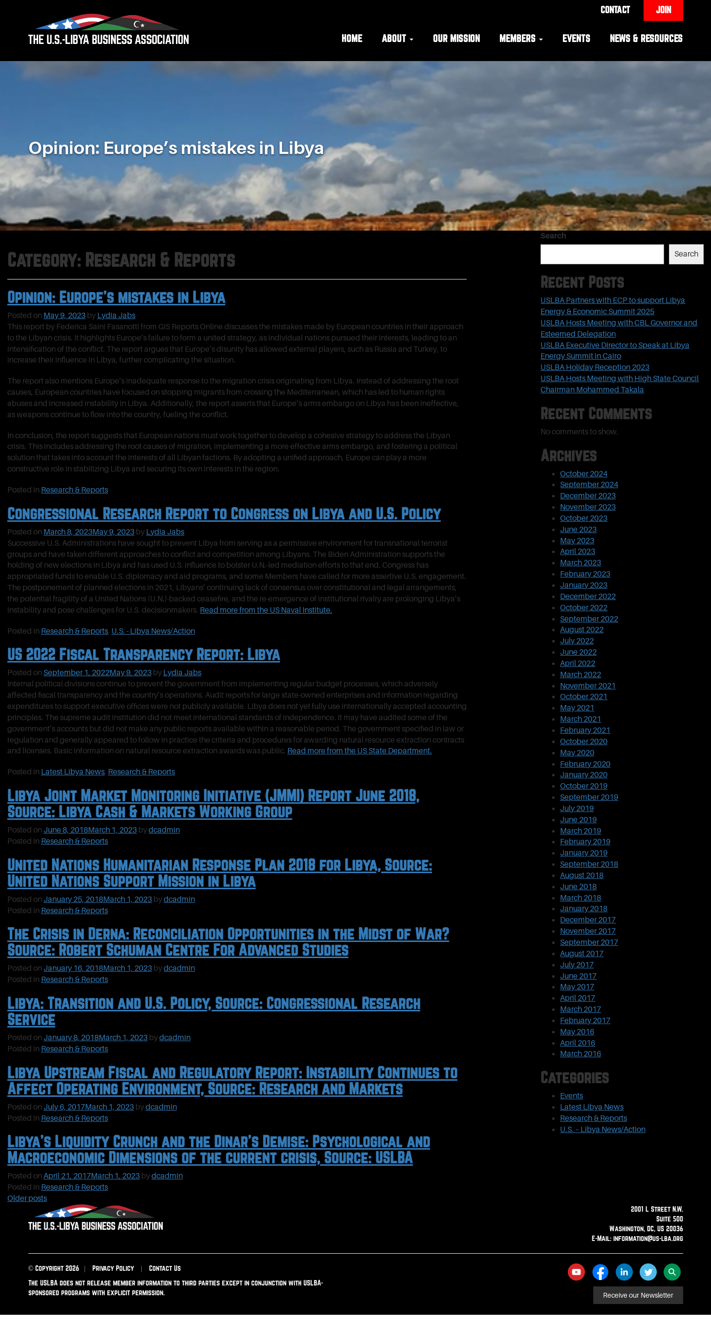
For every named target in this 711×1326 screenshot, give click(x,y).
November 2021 (588, 686)
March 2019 (580, 831)
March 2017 (580, 1009)
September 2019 (589, 797)
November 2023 (588, 507)
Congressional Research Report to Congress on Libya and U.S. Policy (224, 513)
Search (553, 236)
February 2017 (585, 1020)
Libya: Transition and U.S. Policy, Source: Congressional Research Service (213, 1011)
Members (521, 38)
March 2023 (580, 562)
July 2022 (577, 641)
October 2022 (583, 607)
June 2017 (578, 976)
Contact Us (165, 1268)
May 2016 (577, 1031)
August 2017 (581, 953)
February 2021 (585, 730)
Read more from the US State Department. (359, 751)
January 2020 (583, 774)
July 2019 (577, 808)
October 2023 (583, 518)
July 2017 (577, 965)
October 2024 (583, 474)
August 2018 (581, 875)
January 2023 (583, 585)
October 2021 (583, 696)
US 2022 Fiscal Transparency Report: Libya (143, 654)
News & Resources (646, 38)
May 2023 (577, 540)
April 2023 (577, 551)
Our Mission (456, 38)
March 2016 (580, 1053)
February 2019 (585, 841)
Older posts (27, 1198)
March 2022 (580, 674)
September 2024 (589, 484)
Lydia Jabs (116, 315)
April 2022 (577, 663)
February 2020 (585, 764)
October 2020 (583, 741)
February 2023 (585, 574)
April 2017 (577, 998)
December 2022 (588, 596)
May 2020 (577, 753)
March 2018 (580, 898)
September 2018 (589, 864)
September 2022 (589, 619)
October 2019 (583, 786)
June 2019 (578, 819)
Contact (615, 9)
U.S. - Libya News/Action (153, 631)
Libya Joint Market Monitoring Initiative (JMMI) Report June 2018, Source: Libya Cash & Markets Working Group (213, 803)
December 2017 (588, 920)
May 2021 (577, 708)
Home (352, 38)
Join (663, 9)
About (397, 38)
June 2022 (578, 652)
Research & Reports (74, 490)
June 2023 (578, 529)
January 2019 (583, 853)
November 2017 (588, 931)
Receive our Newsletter (638, 1295)
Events (576, 38)
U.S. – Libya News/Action (603, 1129)
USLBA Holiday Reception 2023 (594, 367)
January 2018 (583, 908)
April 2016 (577, 1043)
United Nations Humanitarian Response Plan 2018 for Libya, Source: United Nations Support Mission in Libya (219, 873)
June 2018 (578, 886)
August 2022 (581, 629)
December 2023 (588, 496)
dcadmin (164, 830)
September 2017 (589, 942)
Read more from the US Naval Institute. (266, 610)
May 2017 (577, 987)
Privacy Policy (113, 1268)
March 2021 (580, 719)
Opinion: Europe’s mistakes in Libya (116, 297)
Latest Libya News (73, 772)
